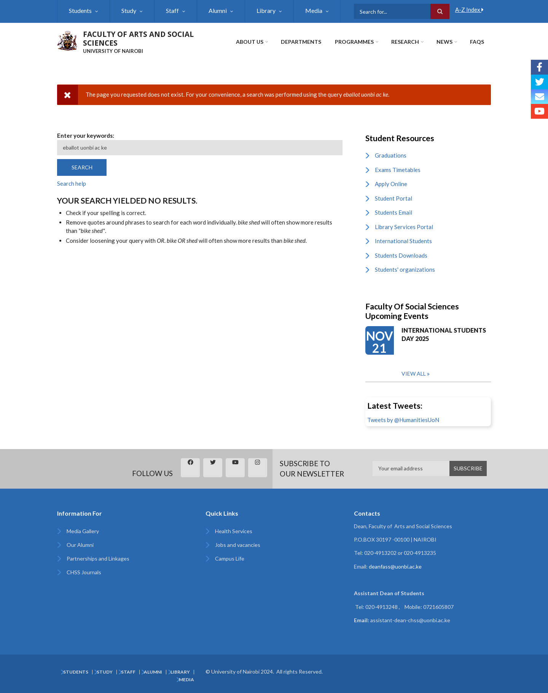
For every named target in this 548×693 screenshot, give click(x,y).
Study (128, 10)
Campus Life (229, 558)
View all (413, 373)
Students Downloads (401, 255)
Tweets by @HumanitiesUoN (403, 419)
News (444, 41)
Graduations (390, 155)
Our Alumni (80, 545)
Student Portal (393, 198)
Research (405, 41)
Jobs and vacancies (237, 545)
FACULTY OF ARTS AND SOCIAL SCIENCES (138, 38)
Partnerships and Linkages (98, 558)
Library (266, 10)
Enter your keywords (85, 135)
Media (313, 10)
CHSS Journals (84, 572)
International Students (403, 240)
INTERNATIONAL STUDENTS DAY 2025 (443, 334)
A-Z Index (469, 9)
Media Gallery (83, 531)
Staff (172, 10)
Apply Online (391, 183)
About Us (249, 41)
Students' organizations (405, 269)
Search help (71, 183)
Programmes (354, 41)
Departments (301, 41)
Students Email (393, 212)
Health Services (233, 531)
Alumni (218, 10)
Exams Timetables (398, 169)
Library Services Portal (404, 226)
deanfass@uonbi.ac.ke (395, 566)
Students (80, 10)
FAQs (477, 41)
